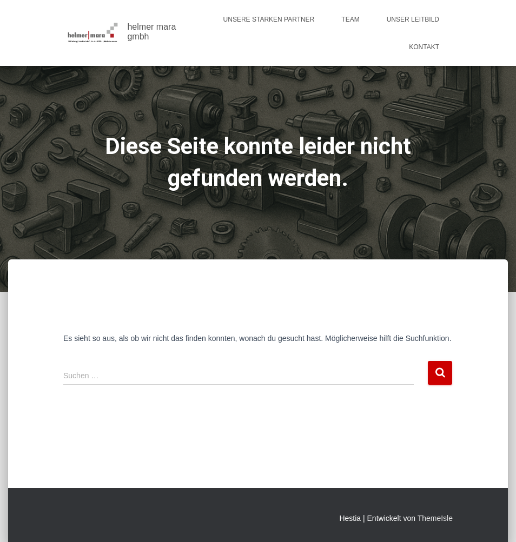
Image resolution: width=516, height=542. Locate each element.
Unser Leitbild (413, 19)
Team (350, 19)
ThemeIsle (435, 518)
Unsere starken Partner (269, 19)
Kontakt (424, 47)
